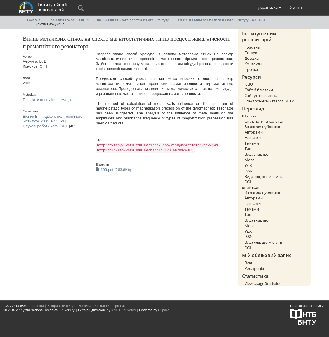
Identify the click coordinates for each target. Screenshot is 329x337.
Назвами (253, 137)
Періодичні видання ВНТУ (68, 20)
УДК (248, 165)
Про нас (252, 69)
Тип (248, 148)
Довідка (252, 58)
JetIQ (249, 84)
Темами (252, 143)
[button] (269, 7)
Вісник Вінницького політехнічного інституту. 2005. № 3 (221, 20)
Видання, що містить (263, 176)
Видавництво (257, 154)
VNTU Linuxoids (123, 310)
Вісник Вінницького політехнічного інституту (133, 20)
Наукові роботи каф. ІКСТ (45, 126)
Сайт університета (261, 95)
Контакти (253, 63)
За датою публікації (262, 126)
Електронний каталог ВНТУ (269, 101)
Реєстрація (254, 268)
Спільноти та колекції (264, 121)
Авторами (254, 132)
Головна (33, 20)
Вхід (248, 263)
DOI (248, 181)
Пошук (251, 52)
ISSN (249, 171)
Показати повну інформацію (47, 99)
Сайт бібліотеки (259, 90)
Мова (249, 159)
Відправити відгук (61, 305)
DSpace (163, 310)
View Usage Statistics (262, 283)
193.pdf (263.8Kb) (113, 169)
